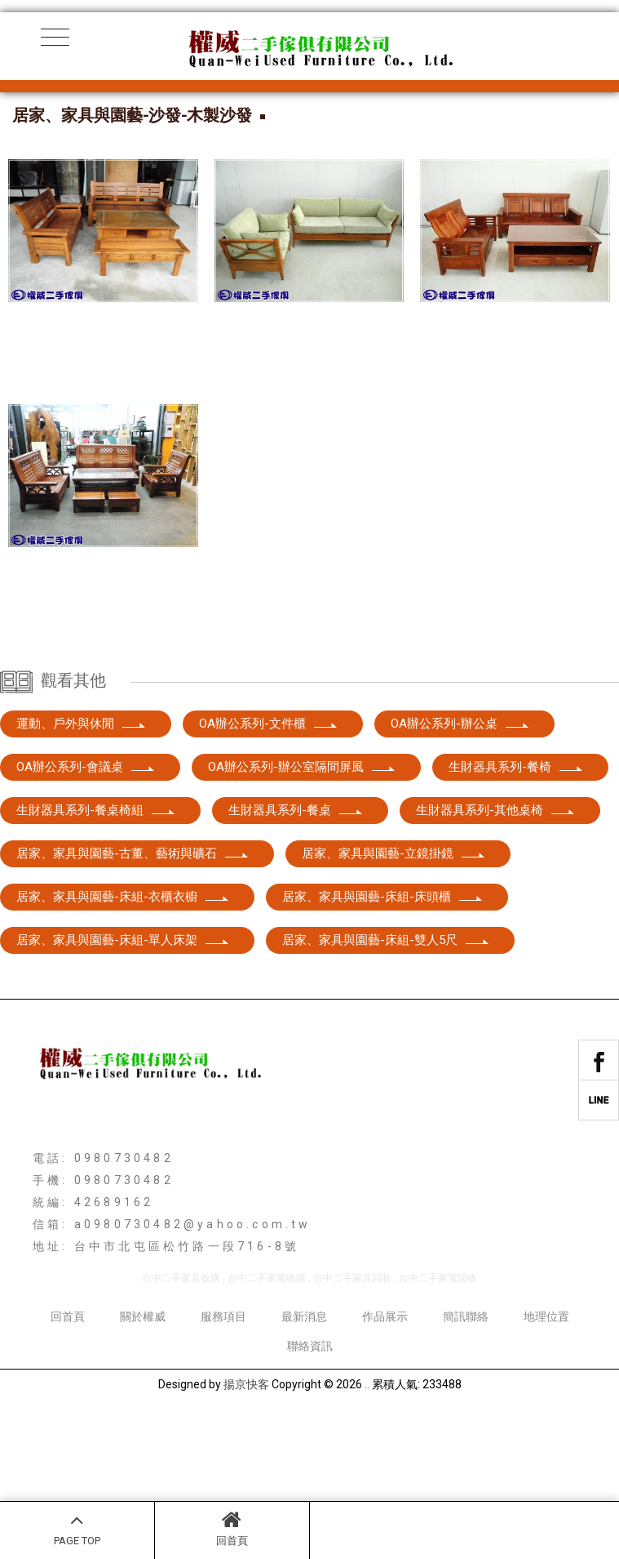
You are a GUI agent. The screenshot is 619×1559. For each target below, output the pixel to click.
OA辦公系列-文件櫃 (268, 809)
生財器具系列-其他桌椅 (496, 896)
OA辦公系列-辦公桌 (460, 809)
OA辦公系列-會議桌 (86, 852)
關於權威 (143, 1402)
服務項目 (223, 1402)
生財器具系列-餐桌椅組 (96, 896)
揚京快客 (246, 1470)
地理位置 (546, 1402)
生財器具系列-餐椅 (516, 852)
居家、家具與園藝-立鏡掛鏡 (394, 939)
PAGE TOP (77, 1528)
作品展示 (385, 1402)
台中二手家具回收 (352, 1364)
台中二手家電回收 (438, 1364)
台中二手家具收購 (181, 1364)
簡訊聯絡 (466, 1402)
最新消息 (304, 1402)
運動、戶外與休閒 (81, 809)
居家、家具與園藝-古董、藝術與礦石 (133, 939)
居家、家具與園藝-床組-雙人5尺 (386, 1025)
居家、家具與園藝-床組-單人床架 (123, 1025)
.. (367, 1470)
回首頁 (232, 1528)
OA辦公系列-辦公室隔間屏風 (302, 852)
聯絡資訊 (310, 1431)
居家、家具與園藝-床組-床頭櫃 (383, 982)
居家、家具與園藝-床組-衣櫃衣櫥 (123, 982)
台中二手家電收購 (267, 1364)
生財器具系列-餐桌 (296, 896)
